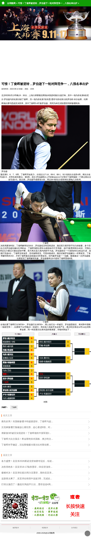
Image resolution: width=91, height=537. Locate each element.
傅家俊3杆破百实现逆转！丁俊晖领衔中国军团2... (26, 433)
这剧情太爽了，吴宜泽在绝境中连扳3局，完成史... (26, 478)
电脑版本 (45, 527)
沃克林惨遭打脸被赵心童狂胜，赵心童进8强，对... (26, 427)
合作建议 (74, 527)
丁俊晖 (14, 407)
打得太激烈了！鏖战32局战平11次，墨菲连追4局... (27, 484)
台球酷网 (11, 3)
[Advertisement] (45, 60)
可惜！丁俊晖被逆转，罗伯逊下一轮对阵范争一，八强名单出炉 (47, 3)
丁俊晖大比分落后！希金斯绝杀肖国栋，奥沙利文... (27, 439)
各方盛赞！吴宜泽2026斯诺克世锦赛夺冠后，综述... (27, 461)
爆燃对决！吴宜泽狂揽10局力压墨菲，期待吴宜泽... (27, 473)
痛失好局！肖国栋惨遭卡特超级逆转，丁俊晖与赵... (27, 421)
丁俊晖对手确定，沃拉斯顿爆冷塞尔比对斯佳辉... (26, 445)
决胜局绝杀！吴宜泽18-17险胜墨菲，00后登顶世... (26, 467)
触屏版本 (16, 527)
